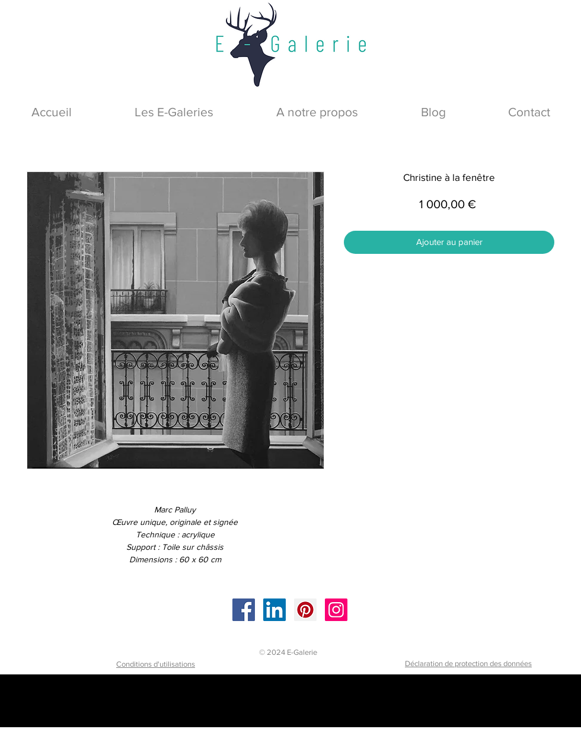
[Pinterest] (305, 609)
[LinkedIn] (274, 609)
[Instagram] (336, 609)
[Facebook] (243, 609)
